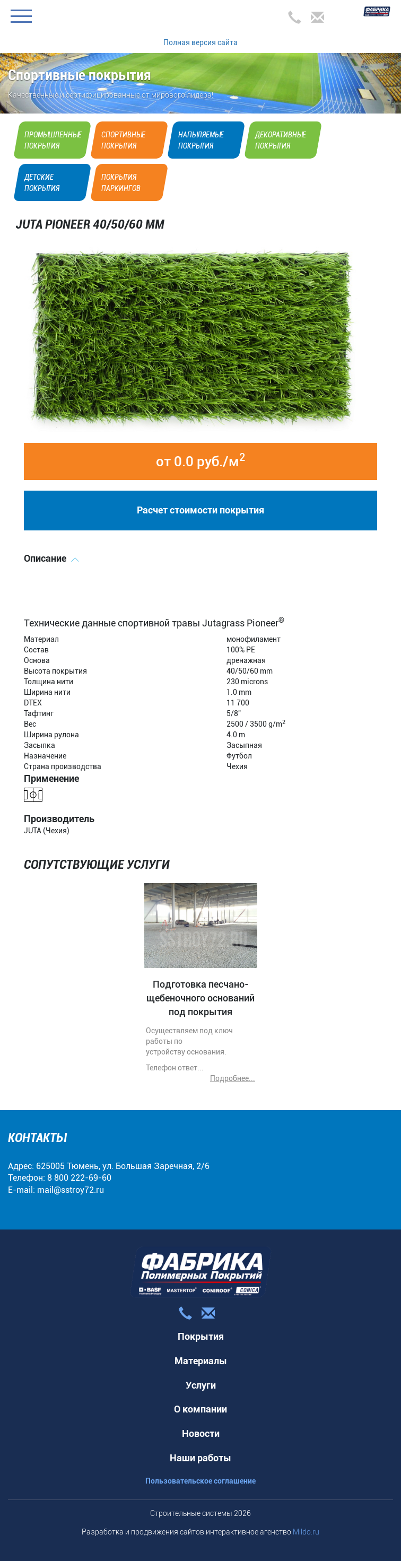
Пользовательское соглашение (200, 1481)
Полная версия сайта (200, 42)
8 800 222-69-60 (79, 1178)
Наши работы (200, 1457)
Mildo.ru (306, 1532)
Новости (201, 1433)
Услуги (201, 1385)
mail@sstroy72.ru (70, 1190)
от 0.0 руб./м (200, 460)
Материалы (201, 1360)
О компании (200, 1409)
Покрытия (201, 1336)
